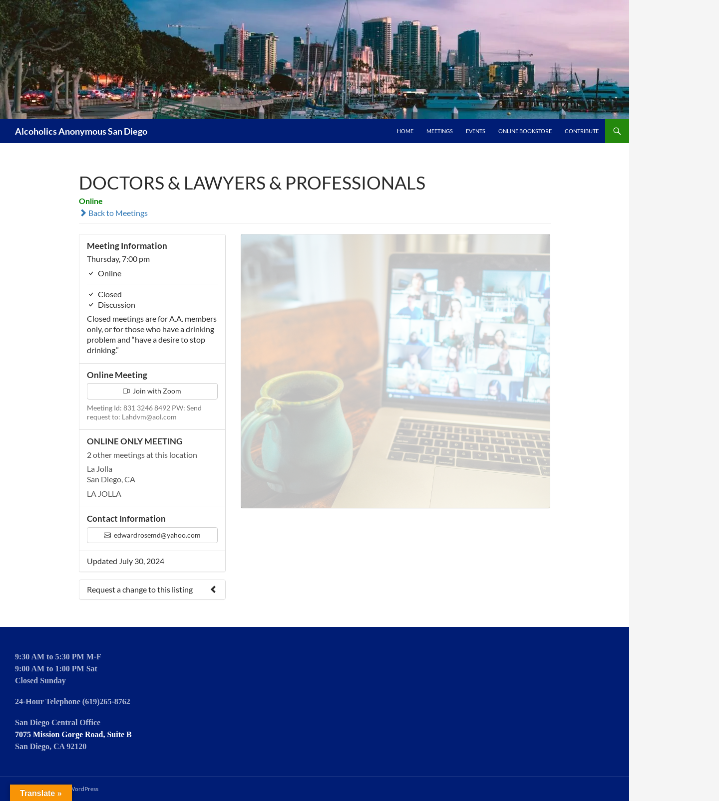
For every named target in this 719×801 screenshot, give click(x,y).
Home (405, 131)
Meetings (439, 131)
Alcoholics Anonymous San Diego (81, 131)
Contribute (582, 131)
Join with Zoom (152, 391)
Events (475, 131)
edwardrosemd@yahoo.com (152, 535)
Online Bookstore (525, 131)
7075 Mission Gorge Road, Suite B (73, 734)
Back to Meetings (113, 212)
